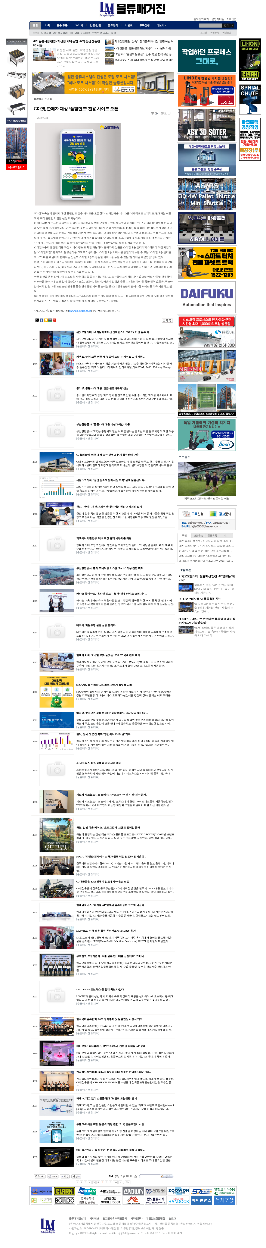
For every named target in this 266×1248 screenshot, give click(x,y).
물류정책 (113, 25)
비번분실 (226, 32)
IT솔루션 (185, 570)
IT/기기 (78, 25)
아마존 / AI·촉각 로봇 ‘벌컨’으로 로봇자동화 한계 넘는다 (211, 550)
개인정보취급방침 (155, 1218)
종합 (35, 25)
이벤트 (129, 25)
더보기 (162, 25)
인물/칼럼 (95, 25)
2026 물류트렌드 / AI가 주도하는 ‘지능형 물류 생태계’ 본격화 (213, 546)
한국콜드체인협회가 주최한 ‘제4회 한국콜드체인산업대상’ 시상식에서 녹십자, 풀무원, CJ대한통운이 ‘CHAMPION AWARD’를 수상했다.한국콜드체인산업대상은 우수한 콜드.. (125, 1082)
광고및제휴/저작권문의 (115, 1218)
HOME (37, 98)
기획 (47, 25)
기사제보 (94, 1218)
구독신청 (144, 25)
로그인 (203, 32)
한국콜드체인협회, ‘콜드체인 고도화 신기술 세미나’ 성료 (73, 32)
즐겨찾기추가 (201, 19)
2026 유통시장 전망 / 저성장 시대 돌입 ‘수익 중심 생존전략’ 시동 (215, 541)
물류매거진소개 (77, 1218)
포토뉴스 (184, 457)
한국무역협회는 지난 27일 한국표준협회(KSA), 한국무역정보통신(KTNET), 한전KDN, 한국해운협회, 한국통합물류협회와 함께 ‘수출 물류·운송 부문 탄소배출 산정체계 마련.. (124, 967)
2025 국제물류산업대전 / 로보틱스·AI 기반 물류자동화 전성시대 (215, 555)
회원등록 (214, 32)
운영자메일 (217, 19)
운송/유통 (62, 25)
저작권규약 (136, 1218)
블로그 (172, 1218)
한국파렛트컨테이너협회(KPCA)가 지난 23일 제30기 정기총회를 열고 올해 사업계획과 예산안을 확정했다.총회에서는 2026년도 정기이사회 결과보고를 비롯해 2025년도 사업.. (125, 867)
